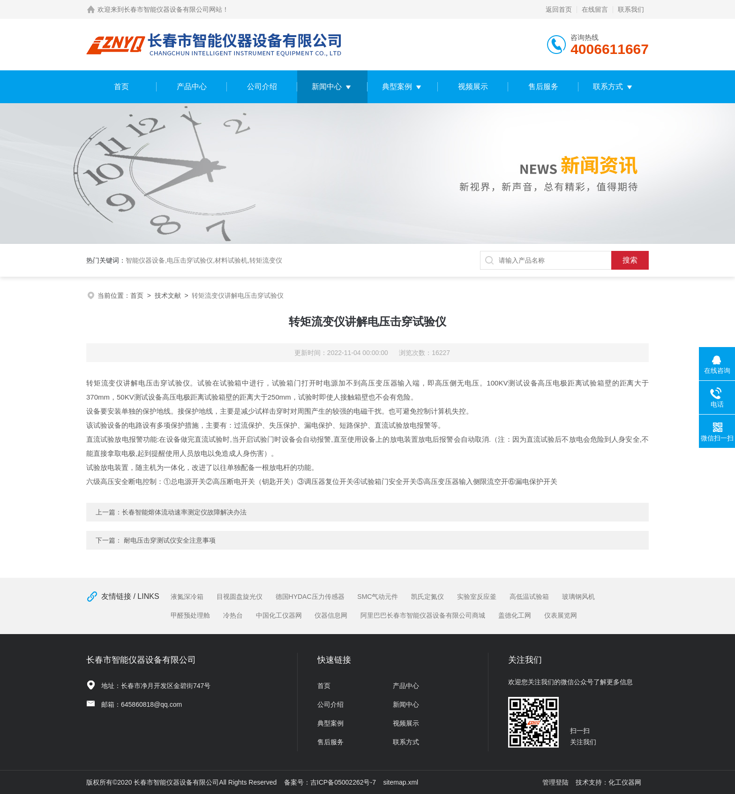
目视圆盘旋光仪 (239, 596)
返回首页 (559, 9)
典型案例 (397, 87)
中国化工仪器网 (279, 615)
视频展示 (473, 87)
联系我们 (631, 9)
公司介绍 (262, 87)
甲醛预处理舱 (190, 615)
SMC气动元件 (377, 596)
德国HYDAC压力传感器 (310, 596)
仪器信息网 (331, 615)
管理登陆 (555, 782)
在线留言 (595, 9)
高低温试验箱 (529, 596)
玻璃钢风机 (578, 596)
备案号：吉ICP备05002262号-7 (330, 782)
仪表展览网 (560, 615)
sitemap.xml (401, 782)
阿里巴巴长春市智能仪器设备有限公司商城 (422, 615)
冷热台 (233, 615)
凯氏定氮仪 (427, 596)
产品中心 (192, 87)
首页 (121, 87)
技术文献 (168, 295)
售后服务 (543, 87)
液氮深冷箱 (187, 596)
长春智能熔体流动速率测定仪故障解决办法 (184, 512)
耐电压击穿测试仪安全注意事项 (170, 540)
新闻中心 (327, 87)
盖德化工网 (514, 615)
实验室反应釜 (476, 596)
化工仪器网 (624, 782)
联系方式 (608, 87)
